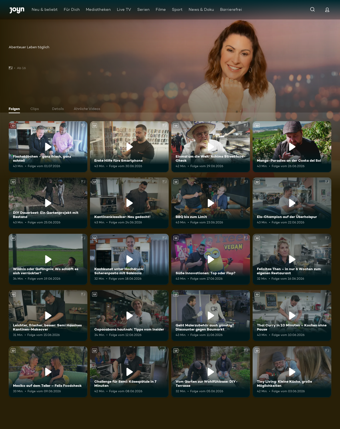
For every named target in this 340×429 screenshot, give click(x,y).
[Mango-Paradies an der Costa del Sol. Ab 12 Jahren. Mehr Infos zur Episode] (292, 146)
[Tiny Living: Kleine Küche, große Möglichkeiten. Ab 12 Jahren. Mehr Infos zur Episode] (292, 371)
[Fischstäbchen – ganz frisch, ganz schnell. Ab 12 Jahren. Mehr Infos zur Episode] (48, 146)
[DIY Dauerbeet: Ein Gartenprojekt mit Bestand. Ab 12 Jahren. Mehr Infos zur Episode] (48, 203)
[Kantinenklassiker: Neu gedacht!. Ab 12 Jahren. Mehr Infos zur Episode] (129, 203)
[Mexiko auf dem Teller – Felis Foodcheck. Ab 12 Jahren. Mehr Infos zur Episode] (48, 371)
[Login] (327, 9)
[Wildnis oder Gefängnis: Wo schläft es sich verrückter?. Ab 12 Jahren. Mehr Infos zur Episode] (48, 259)
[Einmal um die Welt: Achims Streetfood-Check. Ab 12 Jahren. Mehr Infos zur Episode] (210, 146)
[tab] (15, 109)
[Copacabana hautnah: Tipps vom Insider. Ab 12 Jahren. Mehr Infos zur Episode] (129, 315)
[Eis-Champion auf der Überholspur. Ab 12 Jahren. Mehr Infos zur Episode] (292, 203)
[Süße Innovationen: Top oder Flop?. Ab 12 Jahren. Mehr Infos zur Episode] (210, 259)
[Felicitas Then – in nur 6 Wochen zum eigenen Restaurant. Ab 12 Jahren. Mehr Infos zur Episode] (292, 259)
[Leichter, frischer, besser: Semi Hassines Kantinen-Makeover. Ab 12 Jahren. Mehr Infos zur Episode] (48, 315)
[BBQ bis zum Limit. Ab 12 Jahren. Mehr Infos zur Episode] (210, 203)
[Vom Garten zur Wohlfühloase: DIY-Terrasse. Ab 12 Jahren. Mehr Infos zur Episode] (210, 371)
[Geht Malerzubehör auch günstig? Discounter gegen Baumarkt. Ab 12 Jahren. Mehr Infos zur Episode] (210, 315)
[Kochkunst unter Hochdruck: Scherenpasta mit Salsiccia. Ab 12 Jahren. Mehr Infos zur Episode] (129, 259)
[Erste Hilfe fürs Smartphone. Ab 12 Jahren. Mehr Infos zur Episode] (129, 146)
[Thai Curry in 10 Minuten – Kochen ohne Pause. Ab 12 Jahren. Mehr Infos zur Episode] (292, 315)
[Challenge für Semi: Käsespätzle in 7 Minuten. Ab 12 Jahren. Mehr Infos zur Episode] (129, 371)
